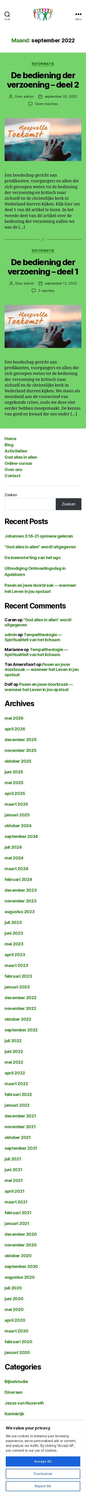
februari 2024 (18, 879)
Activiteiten (16, 451)
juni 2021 (13, 1169)
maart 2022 (16, 1083)
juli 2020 (13, 1288)
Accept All (43, 1461)
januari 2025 (17, 815)
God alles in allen (21, 457)
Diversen (13, 1392)
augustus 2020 (20, 1277)
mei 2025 (14, 782)
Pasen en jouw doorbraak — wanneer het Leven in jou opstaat (42, 669)
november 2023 (20, 901)
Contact (12, 475)
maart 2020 (16, 1331)
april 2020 (15, 1320)
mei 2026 (14, 718)
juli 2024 (13, 847)
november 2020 (21, 1245)
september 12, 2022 (61, 283)
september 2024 (21, 836)
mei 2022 (14, 1062)
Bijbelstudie (16, 1381)
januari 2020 (17, 1352)
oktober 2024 (18, 825)
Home (10, 438)
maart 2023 (16, 965)
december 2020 (21, 1234)
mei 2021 (14, 1180)
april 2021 (14, 1191)
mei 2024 (14, 858)
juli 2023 (13, 922)
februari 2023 (18, 976)
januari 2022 (17, 1105)
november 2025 (20, 750)
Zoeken (11, 494)
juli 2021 (13, 1159)
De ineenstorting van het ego (32, 557)
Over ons (13, 469)
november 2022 (20, 1008)
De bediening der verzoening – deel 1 (43, 267)
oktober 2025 (18, 761)
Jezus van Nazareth (24, 1403)
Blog (9, 444)
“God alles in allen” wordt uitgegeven (40, 546)
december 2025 (21, 739)
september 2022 (21, 1030)
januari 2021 (17, 1223)
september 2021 (21, 1148)
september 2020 (21, 1266)
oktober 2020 (18, 1255)
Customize (43, 1474)
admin (28, 96)
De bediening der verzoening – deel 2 (43, 80)
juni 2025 (14, 772)
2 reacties (46, 290)
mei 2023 (14, 944)
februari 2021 (18, 1212)
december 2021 (20, 1116)
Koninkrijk (14, 1413)
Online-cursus (18, 463)
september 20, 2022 (60, 96)
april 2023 (15, 954)
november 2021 (20, 1126)
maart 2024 (16, 868)
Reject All (43, 1486)
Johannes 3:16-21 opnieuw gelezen (39, 536)
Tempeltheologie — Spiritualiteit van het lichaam (33, 637)
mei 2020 (14, 1309)
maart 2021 (16, 1202)
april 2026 (15, 728)
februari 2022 (18, 1094)
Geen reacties (46, 104)
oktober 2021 (18, 1137)
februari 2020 (18, 1341)
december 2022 (20, 997)
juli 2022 (13, 1040)
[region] (43, 1458)
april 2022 (15, 1073)
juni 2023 (14, 933)
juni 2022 (14, 1051)
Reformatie (43, 64)
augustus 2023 (20, 911)
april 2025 (15, 793)
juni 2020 (14, 1298)
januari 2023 (17, 987)
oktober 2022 (18, 1019)
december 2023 (21, 890)
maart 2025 (16, 804)
